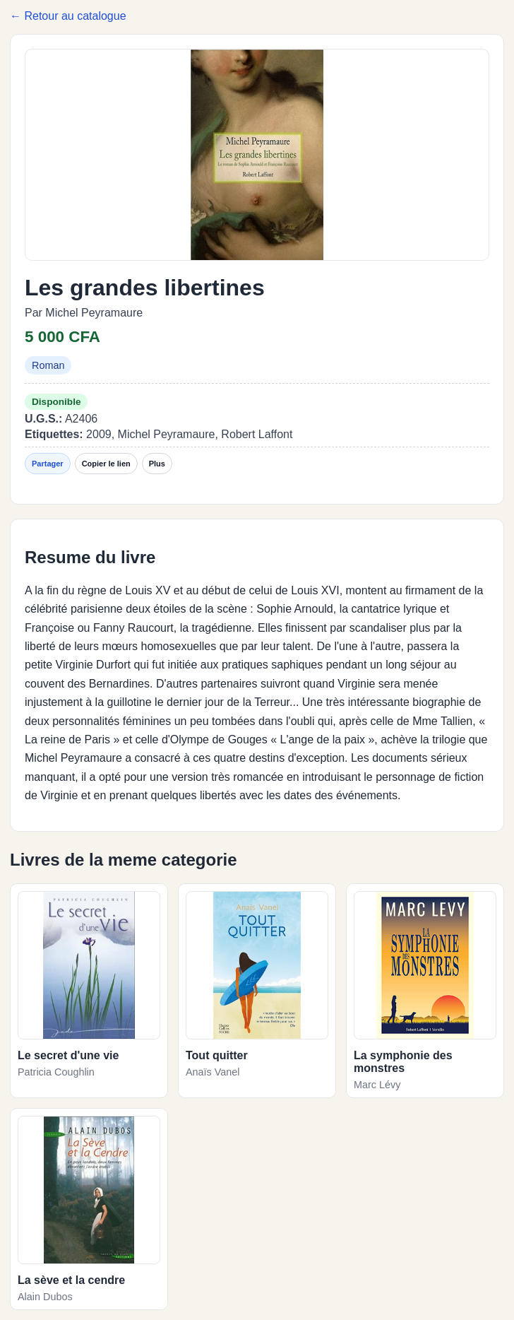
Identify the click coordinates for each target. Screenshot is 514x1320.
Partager (48, 463)
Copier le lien (106, 463)
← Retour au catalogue (68, 16)
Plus (157, 463)
